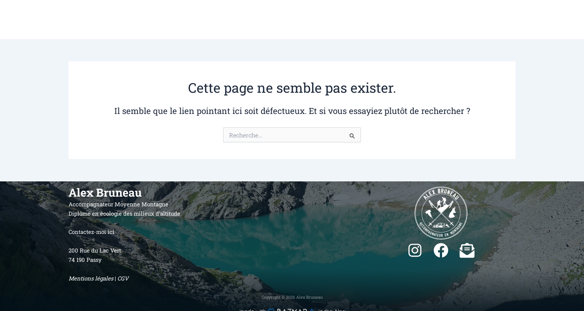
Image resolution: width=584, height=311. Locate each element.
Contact (556, 19)
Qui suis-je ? (424, 19)
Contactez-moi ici (92, 231)
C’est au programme (510, 19)
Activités (462, 19)
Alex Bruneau (83, 19)
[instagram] (415, 250)
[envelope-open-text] (467, 250)
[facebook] (441, 250)
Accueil (389, 19)
